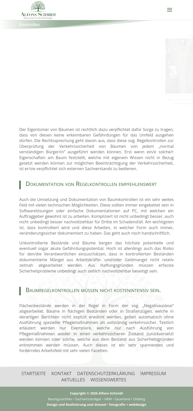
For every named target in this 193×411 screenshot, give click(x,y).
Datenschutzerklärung (106, 373)
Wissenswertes (108, 380)
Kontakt (61, 373)
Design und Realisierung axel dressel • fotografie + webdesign (96, 404)
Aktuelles (73, 380)
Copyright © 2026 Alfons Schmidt (96, 393)
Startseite (33, 373)
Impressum (153, 373)
